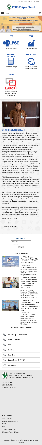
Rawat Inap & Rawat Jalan (17, 335)
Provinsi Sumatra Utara (9, 429)
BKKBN (4, 424)
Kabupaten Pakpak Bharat (10, 432)
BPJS (3, 426)
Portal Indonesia (7, 418)
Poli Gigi (11, 350)
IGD (9, 345)
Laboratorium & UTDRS (16, 360)
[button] (2, 24)
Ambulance (12, 365)
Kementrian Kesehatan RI (10, 421)
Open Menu (2, 13)
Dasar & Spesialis (14, 340)
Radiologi (11, 355)
